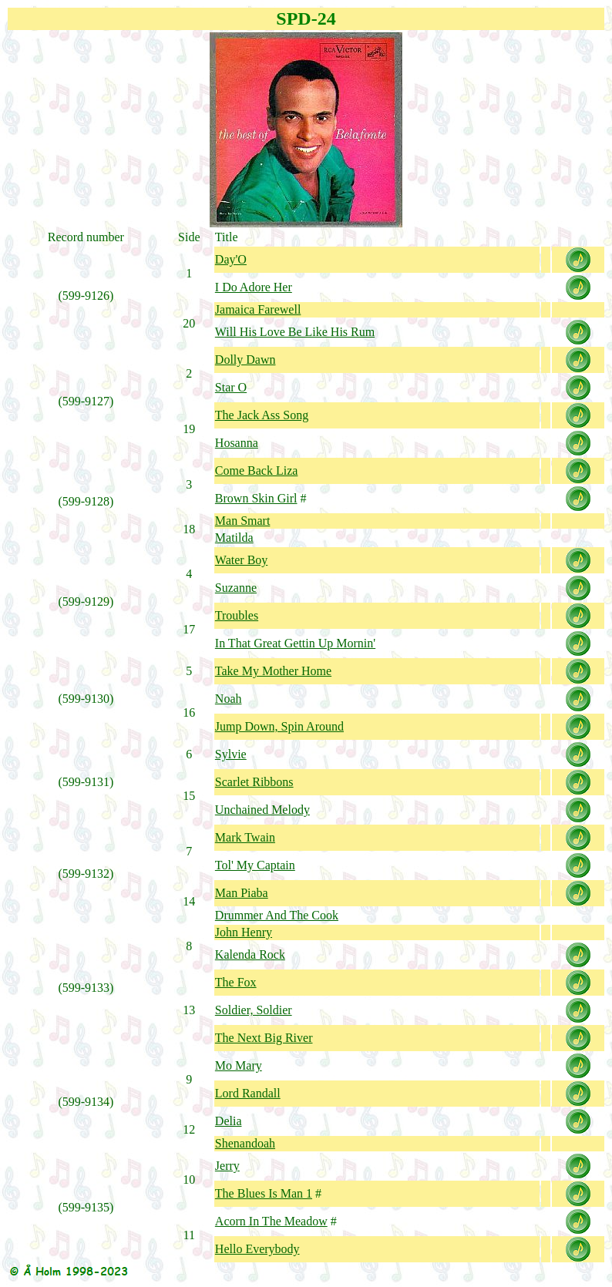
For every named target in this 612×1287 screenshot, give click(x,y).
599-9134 (85, 1101)
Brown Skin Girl (256, 498)
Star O (231, 387)
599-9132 (85, 873)
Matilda (234, 537)
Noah (228, 698)
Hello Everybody (257, 1248)
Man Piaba (241, 892)
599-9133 (85, 987)
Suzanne (236, 587)
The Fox (236, 982)
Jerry (227, 1165)
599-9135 (85, 1207)
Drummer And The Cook (276, 915)
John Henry (243, 932)
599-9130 (85, 698)
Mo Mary (238, 1065)
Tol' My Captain (255, 865)
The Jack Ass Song (261, 415)
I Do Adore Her (253, 287)
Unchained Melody (262, 809)
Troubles (236, 615)
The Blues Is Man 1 (263, 1193)
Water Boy (241, 559)
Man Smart (243, 520)
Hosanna (236, 442)
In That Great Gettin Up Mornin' (295, 643)
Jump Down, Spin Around (279, 726)
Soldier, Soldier (253, 1009)
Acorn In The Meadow (271, 1221)
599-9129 (85, 601)
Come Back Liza (256, 470)
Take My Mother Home (273, 670)
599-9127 (85, 401)
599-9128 (85, 501)
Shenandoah (245, 1143)
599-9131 (85, 781)
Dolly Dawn (245, 359)
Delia (228, 1120)
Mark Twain (245, 837)
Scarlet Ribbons (254, 781)
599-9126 (85, 295)
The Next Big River (264, 1037)
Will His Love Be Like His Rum (295, 331)
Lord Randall (248, 1093)
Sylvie (231, 754)
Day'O (231, 259)
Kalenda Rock (250, 954)
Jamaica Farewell (258, 309)
